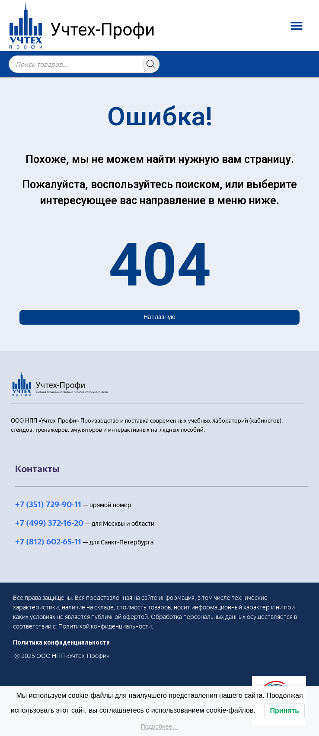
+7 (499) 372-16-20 (49, 523)
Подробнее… (160, 726)
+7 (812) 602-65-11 (48, 542)
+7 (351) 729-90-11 (48, 504)
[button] (296, 25)
